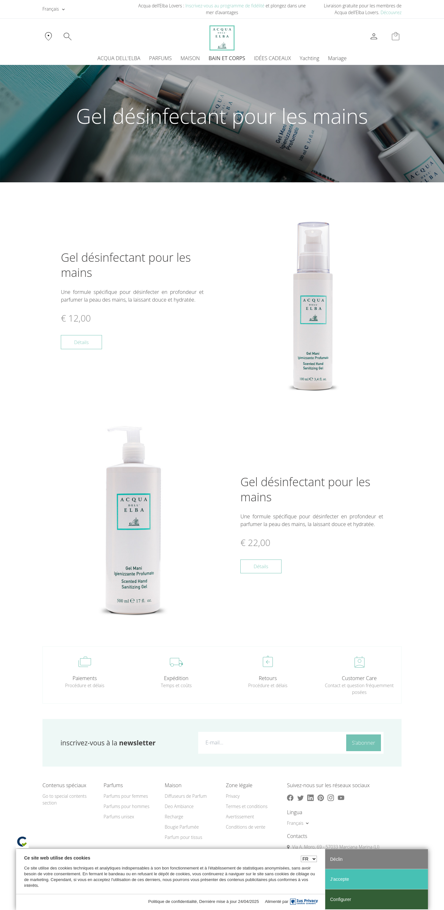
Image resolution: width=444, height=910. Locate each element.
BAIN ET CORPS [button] (226, 58)
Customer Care (359, 678)
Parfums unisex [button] (119, 817)
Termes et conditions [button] (246, 807)
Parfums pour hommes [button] (126, 807)
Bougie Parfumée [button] (182, 827)
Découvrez (391, 12)
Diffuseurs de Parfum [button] (186, 797)
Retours (268, 678)
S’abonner (363, 743)
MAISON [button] (190, 58)
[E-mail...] (271, 743)
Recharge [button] (174, 817)
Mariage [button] (337, 58)
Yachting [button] (309, 58)
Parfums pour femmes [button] (126, 797)
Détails (81, 342)
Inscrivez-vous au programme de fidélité (224, 6)
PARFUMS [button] (160, 58)
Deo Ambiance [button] (179, 807)
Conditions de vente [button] (245, 827)
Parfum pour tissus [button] (183, 838)
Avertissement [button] (240, 817)
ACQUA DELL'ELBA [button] (118, 58)
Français (50, 9)
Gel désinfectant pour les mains (126, 265)
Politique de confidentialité (172, 901)
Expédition (176, 678)
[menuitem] (309, 58)
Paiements (85, 678)
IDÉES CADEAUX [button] (272, 58)
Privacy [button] (233, 797)
